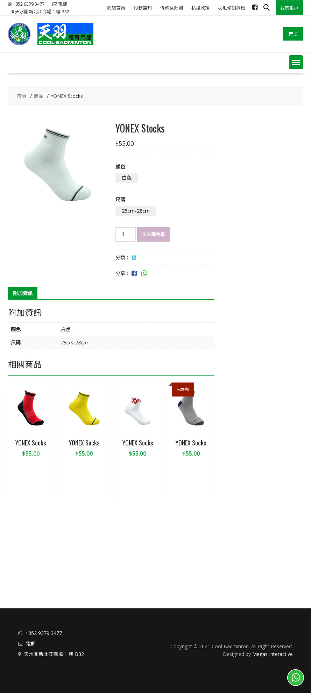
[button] (296, 62)
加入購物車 (153, 234)
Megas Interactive (272, 654)
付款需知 (143, 8)
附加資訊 (23, 293)
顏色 (120, 166)
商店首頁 (116, 8)
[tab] (22, 293)
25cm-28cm (136, 210)
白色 (127, 177)
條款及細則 (171, 8)
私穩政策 (200, 8)
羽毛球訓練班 (231, 8)
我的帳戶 (289, 8)
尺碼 (120, 199)
